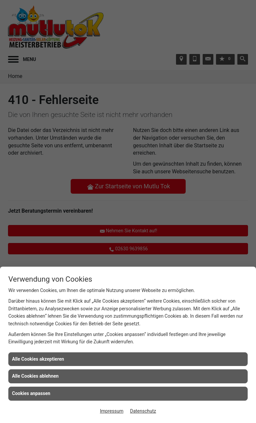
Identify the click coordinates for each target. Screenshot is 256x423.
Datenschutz (143, 411)
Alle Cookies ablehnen (35, 376)
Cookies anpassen (31, 393)
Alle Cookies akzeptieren (38, 359)
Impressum (111, 411)
